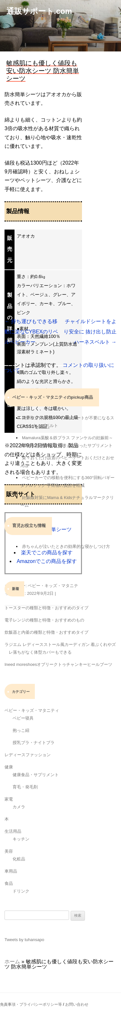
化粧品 (19, 859)
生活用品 (13, 831)
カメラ (19, 806)
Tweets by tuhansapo (24, 939)
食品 (9, 883)
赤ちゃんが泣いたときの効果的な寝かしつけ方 (66, 546)
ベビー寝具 (23, 718)
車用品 (11, 871)
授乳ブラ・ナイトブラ (34, 742)
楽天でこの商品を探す (47, 552)
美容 (9, 851)
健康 (9, 767)
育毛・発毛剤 (25, 787)
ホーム (12, 961)
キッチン (21, 839)
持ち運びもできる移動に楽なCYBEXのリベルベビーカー (31, 332)
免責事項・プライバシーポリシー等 (31, 1004)
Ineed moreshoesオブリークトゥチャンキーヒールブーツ (58, 664)
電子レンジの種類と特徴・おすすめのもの (44, 620)
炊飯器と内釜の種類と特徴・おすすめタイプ (46, 632)
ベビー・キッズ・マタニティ (32, 710)
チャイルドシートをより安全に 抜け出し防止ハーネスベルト (90, 332)
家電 (9, 799)
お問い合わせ (76, 1004)
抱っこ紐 (21, 730)
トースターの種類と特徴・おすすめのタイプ (46, 607)
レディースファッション (28, 754)
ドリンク (21, 891)
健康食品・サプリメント (36, 774)
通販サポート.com (39, 11)
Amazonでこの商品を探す (47, 561)
